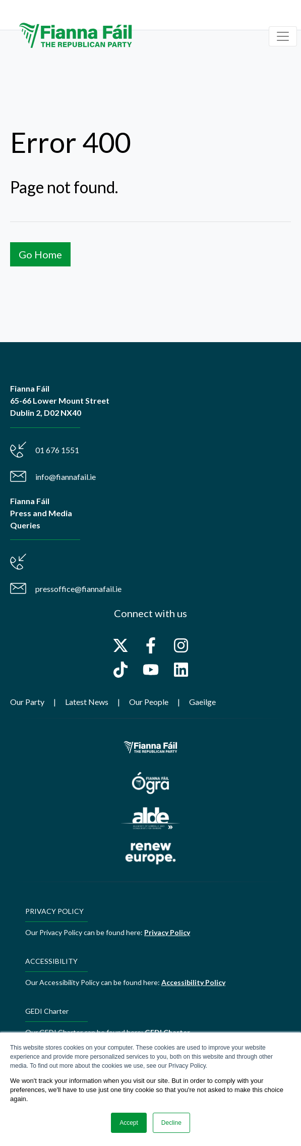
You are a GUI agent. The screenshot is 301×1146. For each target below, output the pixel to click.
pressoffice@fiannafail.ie (78, 588)
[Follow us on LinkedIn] (181, 670)
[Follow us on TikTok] (120, 670)
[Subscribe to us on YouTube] (151, 670)
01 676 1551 (57, 450)
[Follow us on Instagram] (181, 645)
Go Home (40, 254)
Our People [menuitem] (148, 701)
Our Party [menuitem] (27, 701)
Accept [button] (128, 1122)
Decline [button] (171, 1122)
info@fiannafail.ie (65, 476)
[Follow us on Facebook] (151, 645)
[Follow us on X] (120, 645)
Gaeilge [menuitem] (202, 701)
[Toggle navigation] (283, 36)
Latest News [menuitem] (86, 701)
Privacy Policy (167, 932)
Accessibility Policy (193, 982)
